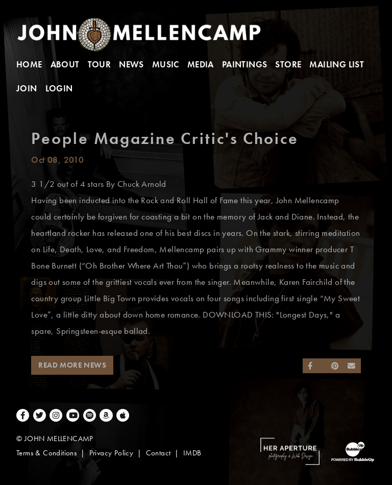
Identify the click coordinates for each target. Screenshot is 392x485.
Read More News (72, 365)
